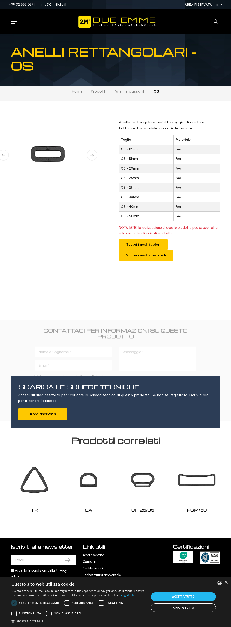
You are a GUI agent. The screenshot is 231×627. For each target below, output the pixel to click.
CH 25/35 (142, 510)
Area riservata (199, 4)
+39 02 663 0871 (22, 4)
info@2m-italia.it (53, 4)
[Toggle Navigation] (14, 21)
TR (34, 510)
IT (218, 5)
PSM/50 (197, 510)
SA (88, 510)
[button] (78, 621)
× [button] (226, 582)
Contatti (89, 562)
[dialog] (115, 602)
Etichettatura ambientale (102, 575)
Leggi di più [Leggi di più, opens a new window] (127, 595)
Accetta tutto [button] (183, 596)
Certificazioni (93, 568)
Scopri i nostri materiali (146, 255)
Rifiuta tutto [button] (183, 607)
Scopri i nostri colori (143, 244)
